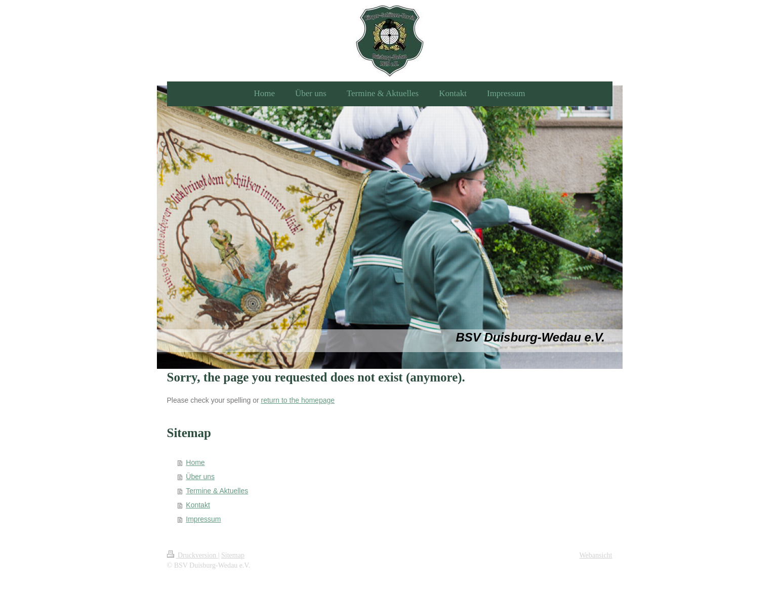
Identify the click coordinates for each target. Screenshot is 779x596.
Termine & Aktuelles (217, 491)
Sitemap (232, 555)
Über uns (200, 477)
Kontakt (198, 505)
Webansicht (596, 555)
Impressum (203, 519)
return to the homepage (298, 400)
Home (195, 462)
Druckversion (192, 555)
